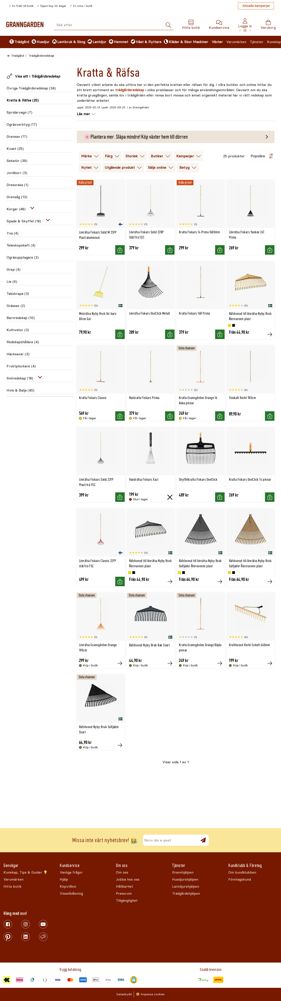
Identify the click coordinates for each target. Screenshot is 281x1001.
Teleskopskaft (21, 245)
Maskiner (200, 42)
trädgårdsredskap (130, 90)
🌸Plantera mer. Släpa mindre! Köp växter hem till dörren (136, 137)
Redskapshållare (23, 342)
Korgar (16, 209)
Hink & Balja (20, 390)
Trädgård (17, 56)
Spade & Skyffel (24, 221)
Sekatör (17, 161)
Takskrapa (18, 294)
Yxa (12, 233)
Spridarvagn (19, 112)
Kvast (15, 149)
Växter (217, 42)
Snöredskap (20, 378)
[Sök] (168, 25)
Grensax (17, 136)
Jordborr (17, 173)
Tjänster (256, 42)
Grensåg (17, 197)
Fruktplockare (21, 366)
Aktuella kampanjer (256, 6)
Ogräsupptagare (23, 257)
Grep (13, 269)
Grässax (16, 306)
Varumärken (236, 42)
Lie (12, 281)
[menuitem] (17, 42)
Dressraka (17, 185)
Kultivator (18, 330)
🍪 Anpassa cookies (150, 994)
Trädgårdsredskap (41, 56)
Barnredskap (21, 318)
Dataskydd (124, 994)
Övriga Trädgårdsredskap (31, 88)
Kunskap (274, 42)
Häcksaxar (18, 354)
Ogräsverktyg (22, 124)
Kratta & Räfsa (23, 100)
